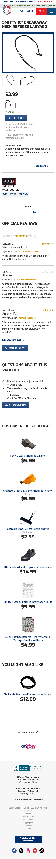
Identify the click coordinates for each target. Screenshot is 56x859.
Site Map (28, 811)
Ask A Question (15, 404)
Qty (7, 101)
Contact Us (28, 826)
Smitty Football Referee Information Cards (28, 602)
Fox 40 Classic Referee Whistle (28, 455)
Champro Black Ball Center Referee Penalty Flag (28, 492)
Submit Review (15, 348)
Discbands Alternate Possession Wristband (28, 694)
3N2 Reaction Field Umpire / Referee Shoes (28, 567)
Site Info (28, 814)
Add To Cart (16, 118)
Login (30, 10)
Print (21, 194)
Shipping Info (28, 823)
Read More (41, 165)
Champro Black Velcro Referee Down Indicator (28, 530)
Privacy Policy (28, 817)
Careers (28, 829)
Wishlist (8, 194)
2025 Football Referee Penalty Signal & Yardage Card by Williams (28, 638)
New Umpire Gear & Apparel (19, 2)
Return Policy (28, 820)
